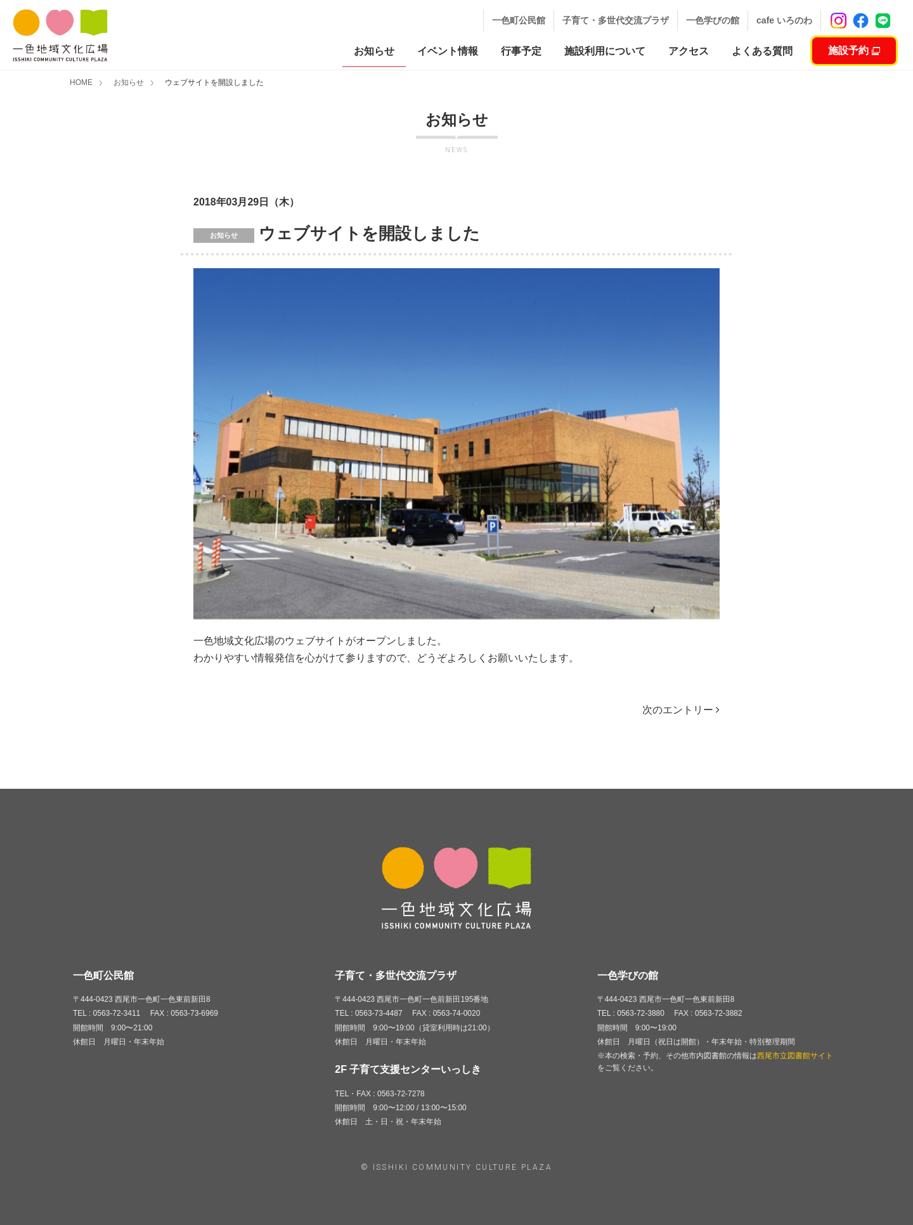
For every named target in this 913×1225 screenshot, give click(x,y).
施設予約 (853, 50)
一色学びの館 (712, 20)
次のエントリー (681, 709)
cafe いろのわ (784, 20)
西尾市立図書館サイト (795, 1055)
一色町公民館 (518, 20)
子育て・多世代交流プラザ (615, 20)
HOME (81, 82)
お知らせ (128, 82)
